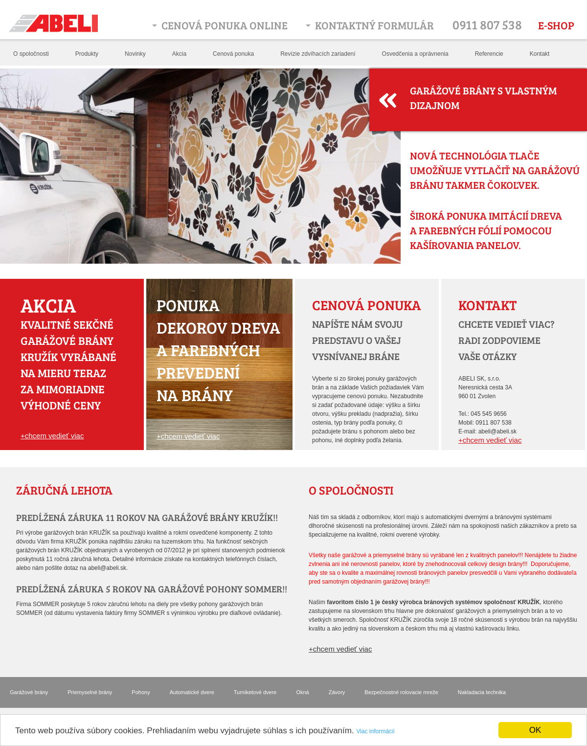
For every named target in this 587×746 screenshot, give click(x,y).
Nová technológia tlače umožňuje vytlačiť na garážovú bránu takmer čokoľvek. (495, 170)
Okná (302, 692)
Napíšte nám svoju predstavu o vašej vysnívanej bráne (357, 340)
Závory (337, 692)
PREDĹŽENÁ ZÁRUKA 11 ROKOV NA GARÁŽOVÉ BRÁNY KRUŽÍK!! (147, 517)
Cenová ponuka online (224, 25)
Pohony (141, 692)
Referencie (489, 53)
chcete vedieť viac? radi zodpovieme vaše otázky (506, 340)
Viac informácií (375, 731)
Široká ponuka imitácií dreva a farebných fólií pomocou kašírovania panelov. (486, 230)
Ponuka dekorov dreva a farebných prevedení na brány (218, 350)
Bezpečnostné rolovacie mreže (401, 692)
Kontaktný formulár (374, 25)
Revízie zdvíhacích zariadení (317, 53)
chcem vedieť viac (54, 435)
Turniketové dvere (255, 692)
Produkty (86, 53)
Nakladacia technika (482, 692)
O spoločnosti (31, 53)
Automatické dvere (192, 692)
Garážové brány (29, 692)
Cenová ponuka (233, 53)
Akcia (179, 53)
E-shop (556, 25)
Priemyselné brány (90, 692)
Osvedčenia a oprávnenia (415, 53)
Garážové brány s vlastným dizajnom (483, 97)
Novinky (135, 53)
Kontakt (540, 53)
